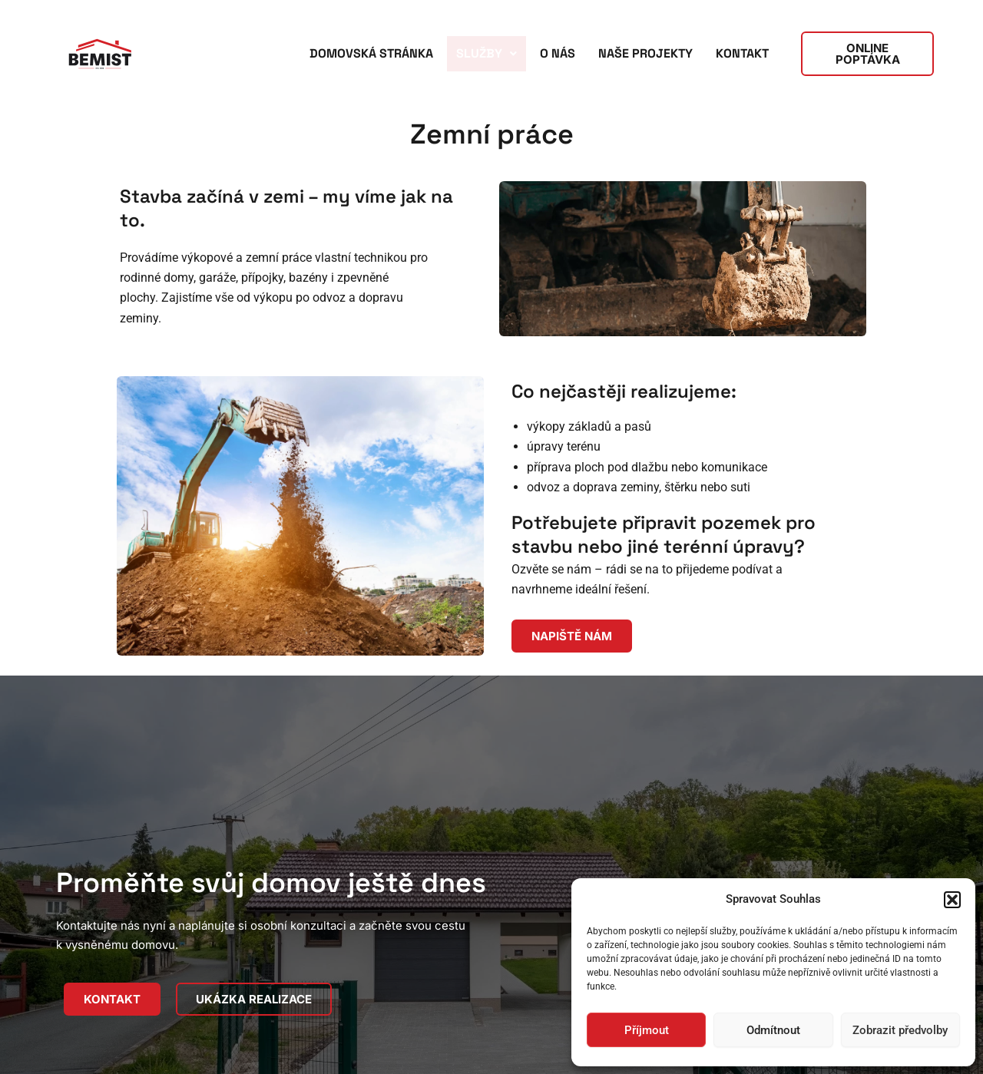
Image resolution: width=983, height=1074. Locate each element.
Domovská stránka (371, 53)
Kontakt (742, 53)
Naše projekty (645, 53)
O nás (557, 53)
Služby (486, 53)
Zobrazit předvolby (900, 1030)
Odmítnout (773, 1030)
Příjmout (646, 1030)
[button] (952, 899)
